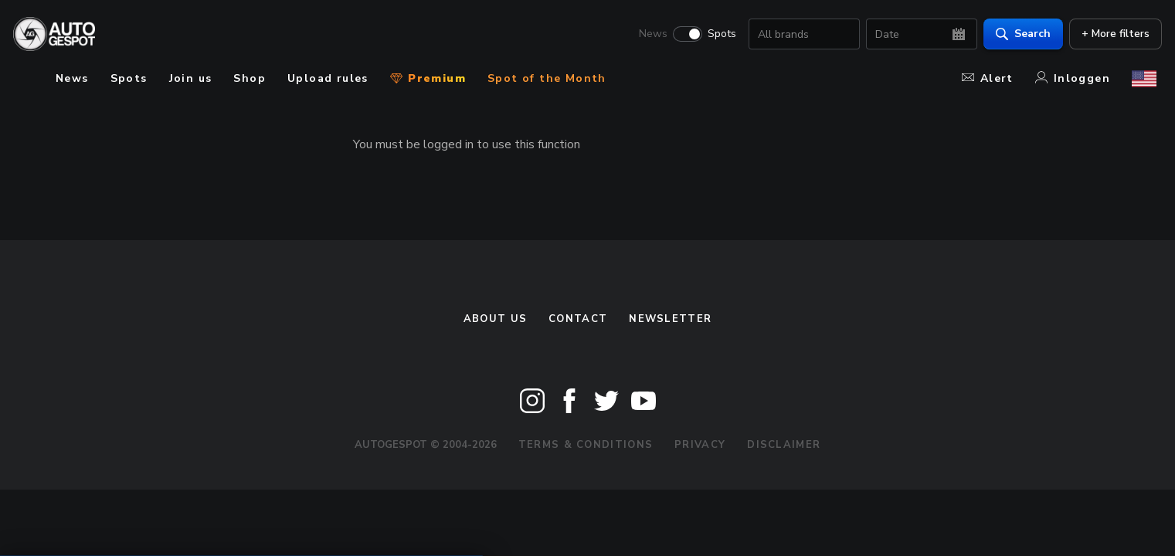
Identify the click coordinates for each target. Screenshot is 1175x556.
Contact (577, 319)
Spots (716, 35)
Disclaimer (783, 445)
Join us (190, 78)
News (647, 35)
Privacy (699, 445)
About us (495, 319)
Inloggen (1072, 78)
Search (1017, 35)
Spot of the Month (546, 78)
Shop (249, 78)
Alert (988, 78)
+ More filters (1110, 35)
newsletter (670, 319)
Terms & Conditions (585, 445)
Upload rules (327, 78)
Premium (428, 78)
